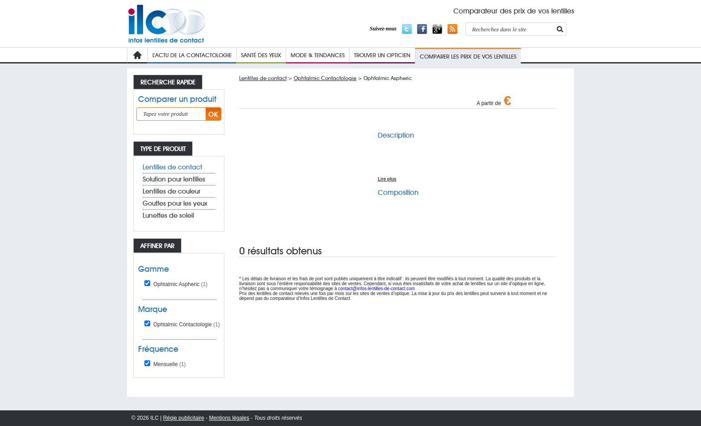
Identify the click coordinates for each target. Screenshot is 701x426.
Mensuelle (169, 364)
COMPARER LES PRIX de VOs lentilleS (468, 56)
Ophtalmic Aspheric (180, 284)
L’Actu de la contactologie (192, 55)
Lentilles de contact (172, 167)
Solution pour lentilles (174, 179)
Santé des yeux (261, 55)
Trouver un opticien (382, 55)
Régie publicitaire (183, 418)
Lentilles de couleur (171, 191)
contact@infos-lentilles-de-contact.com (376, 288)
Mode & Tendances (318, 55)
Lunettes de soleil (168, 215)
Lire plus (387, 179)
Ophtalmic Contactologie (186, 324)
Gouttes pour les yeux (175, 203)
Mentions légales (229, 418)
